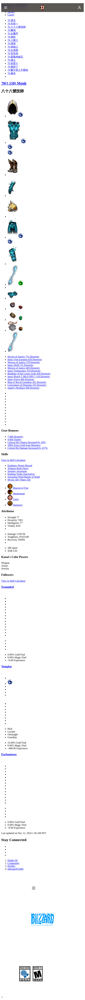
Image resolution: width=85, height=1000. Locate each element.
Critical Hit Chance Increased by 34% (27, 442)
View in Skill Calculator (13, 460)
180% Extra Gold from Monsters (24, 445)
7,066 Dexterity (15, 436)
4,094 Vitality (14, 439)
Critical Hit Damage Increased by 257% (28, 448)
